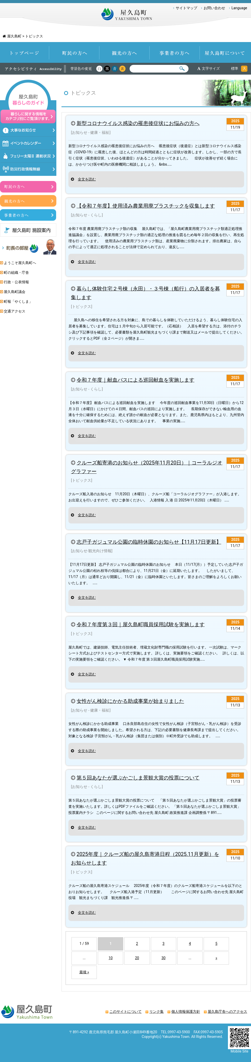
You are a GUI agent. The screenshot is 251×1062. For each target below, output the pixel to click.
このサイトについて (125, 1011)
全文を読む (87, 179)
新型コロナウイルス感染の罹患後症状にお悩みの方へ (138, 123)
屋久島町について (225, 52)
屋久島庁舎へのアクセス (227, 1011)
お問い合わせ (214, 8)
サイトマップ (186, 8)
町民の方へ (74, 52)
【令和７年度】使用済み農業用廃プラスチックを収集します (146, 206)
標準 (234, 68)
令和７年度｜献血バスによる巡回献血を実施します (135, 380)
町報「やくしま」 (18, 301)
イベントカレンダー (28, 143)
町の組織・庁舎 (16, 272)
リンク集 (156, 1011)
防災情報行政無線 (28, 169)
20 (137, 958)
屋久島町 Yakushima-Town (125, 15)
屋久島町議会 (14, 292)
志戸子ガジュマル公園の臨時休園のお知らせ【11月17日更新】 (149, 542)
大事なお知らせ (28, 130)
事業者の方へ (175, 52)
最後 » (84, 972)
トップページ (24, 52)
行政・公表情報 (16, 282)
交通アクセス (14, 311)
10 (111, 958)
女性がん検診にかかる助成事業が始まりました (130, 701)
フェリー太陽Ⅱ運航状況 (28, 156)
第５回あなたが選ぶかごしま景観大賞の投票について (138, 778)
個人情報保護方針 (185, 1011)
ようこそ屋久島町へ (20, 263)
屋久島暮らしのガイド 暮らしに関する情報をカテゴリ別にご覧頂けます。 (28, 102)
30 (163, 958)
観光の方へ (124, 52)
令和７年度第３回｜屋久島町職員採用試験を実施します (141, 625)
